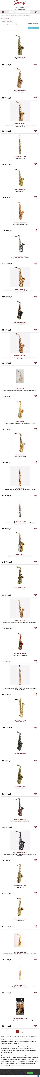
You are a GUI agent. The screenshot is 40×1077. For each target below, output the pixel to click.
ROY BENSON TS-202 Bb (20, 886)
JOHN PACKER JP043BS (20, 521)
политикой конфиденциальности (16, 1073)
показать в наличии (33, 23)
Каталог (2, 15)
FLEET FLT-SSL (20, 421)
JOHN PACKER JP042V (20, 819)
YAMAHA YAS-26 (20, 554)
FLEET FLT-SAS (20, 388)
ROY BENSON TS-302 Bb (20, 919)
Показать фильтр (33, 28)
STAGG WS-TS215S (20, 455)
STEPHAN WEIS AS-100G (20, 1018)
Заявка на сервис (20, 9)
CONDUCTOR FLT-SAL (20, 952)
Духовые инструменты (27, 15)
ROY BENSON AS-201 (20, 587)
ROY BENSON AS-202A (20, 753)
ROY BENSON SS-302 (20, 156)
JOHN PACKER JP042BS (20, 256)
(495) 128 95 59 (20, 7)
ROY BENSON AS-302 (20, 57)
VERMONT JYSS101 (20, 687)
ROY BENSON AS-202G (20, 90)
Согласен (29, 1072)
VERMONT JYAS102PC (20, 355)
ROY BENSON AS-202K (20, 322)
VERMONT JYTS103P (20, 620)
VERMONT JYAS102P (20, 289)
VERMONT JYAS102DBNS (20, 852)
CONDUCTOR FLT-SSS (20, 985)
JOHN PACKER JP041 (20, 189)
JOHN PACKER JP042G (20, 223)
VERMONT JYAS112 (20, 123)
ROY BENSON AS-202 (20, 786)
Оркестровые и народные (15, 15)
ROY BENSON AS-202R (20, 653)
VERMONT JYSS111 (20, 488)
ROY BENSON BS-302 (20, 720)
